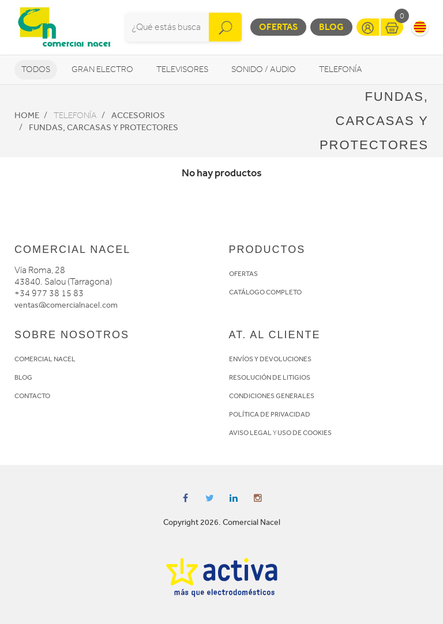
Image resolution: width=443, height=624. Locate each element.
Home (26, 115)
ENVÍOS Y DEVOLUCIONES (270, 359)
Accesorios (138, 115)
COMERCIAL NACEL (45, 359)
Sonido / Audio (263, 69)
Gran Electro (102, 69)
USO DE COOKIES (304, 433)
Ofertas (278, 26)
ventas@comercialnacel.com (66, 305)
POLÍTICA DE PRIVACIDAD (269, 414)
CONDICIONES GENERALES (271, 396)
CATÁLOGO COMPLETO (265, 292)
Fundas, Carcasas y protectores (103, 127)
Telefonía (340, 69)
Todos (35, 69)
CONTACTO (32, 396)
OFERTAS (243, 274)
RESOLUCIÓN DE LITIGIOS (269, 377)
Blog (331, 26)
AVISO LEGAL (250, 433)
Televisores (182, 69)
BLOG (23, 377)
